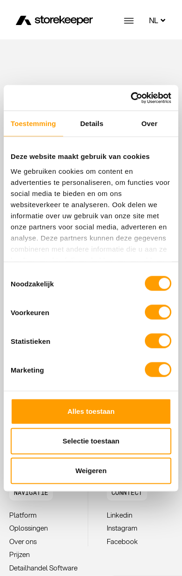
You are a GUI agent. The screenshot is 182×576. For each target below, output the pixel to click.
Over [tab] (150, 123)
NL (158, 20)
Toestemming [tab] (33, 123)
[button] (31, 492)
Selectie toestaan (91, 441)
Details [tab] (92, 123)
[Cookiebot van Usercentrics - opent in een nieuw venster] (131, 98)
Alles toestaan (91, 411)
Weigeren (90, 471)
